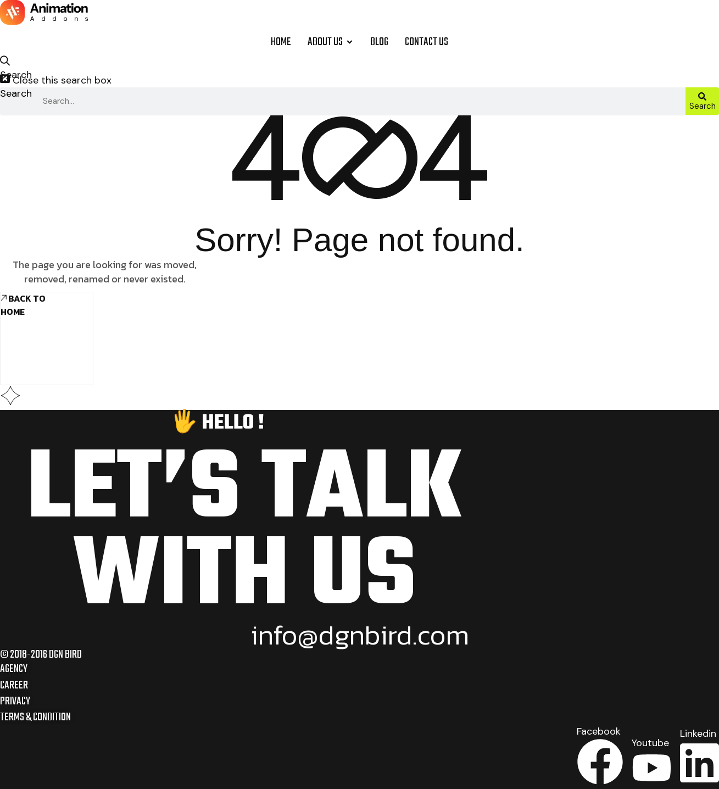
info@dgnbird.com (359, 635)
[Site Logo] (44, 14)
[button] (9, 64)
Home (281, 42)
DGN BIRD (65, 655)
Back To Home (23, 305)
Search (16, 93)
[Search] (702, 101)
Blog (379, 42)
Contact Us (426, 42)
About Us (331, 42)
